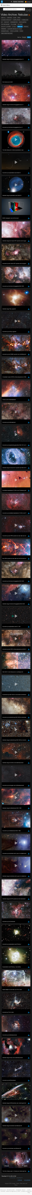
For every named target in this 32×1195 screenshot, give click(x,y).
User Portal (20, 1)
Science (15, 1)
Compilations (16, 20)
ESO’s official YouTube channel (11, 259)
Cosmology (25, 20)
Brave (6, 311)
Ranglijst (24, 37)
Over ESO (9, 17)
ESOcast (6, 22)
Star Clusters (14, 31)
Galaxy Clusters (6, 26)
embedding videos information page (10, 268)
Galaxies (20, 24)
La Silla (14, 26)
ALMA (14, 17)
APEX (19, 17)
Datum (29, 37)
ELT (2, 22)
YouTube (4, 258)
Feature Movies (5, 24)
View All (3, 17)
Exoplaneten (22, 22)
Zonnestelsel (5, 31)
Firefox (6, 316)
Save (5, 358)
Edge (6, 314)
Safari (6, 317)
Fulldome (13, 24)
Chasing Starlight (6, 20)
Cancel (13, 358)
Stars (21, 31)
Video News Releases (6, 33)
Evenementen (14, 22)
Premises (3, 28)
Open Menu (5, 5)
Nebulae (20, 26)
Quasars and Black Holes (15, 28)
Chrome (7, 313)
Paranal (26, 26)
